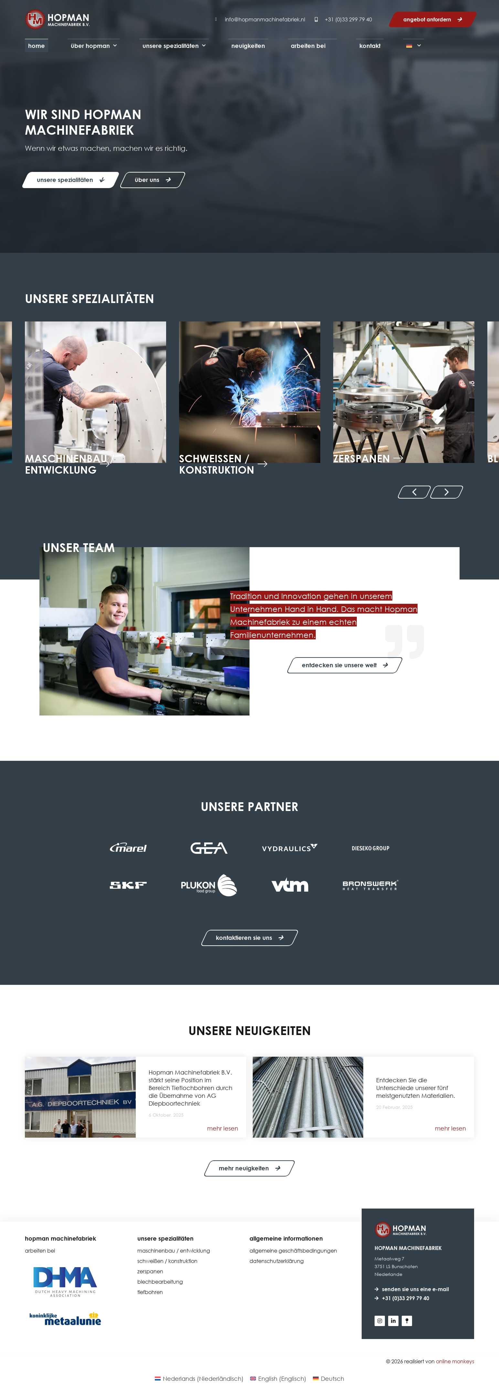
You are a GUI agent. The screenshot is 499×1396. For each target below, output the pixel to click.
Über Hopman (94, 45)
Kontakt (369, 45)
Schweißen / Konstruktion (167, 1261)
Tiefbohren (150, 1292)
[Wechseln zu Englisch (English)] (278, 1379)
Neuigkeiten (248, 45)
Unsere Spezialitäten (174, 45)
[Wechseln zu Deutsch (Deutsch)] (328, 1379)
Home (36, 45)
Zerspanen (150, 1271)
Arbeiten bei (308, 45)
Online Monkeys (455, 1361)
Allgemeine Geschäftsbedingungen (293, 1250)
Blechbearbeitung (160, 1281)
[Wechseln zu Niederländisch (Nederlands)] (199, 1379)
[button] (414, 492)
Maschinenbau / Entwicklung (173, 1250)
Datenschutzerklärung (277, 1261)
